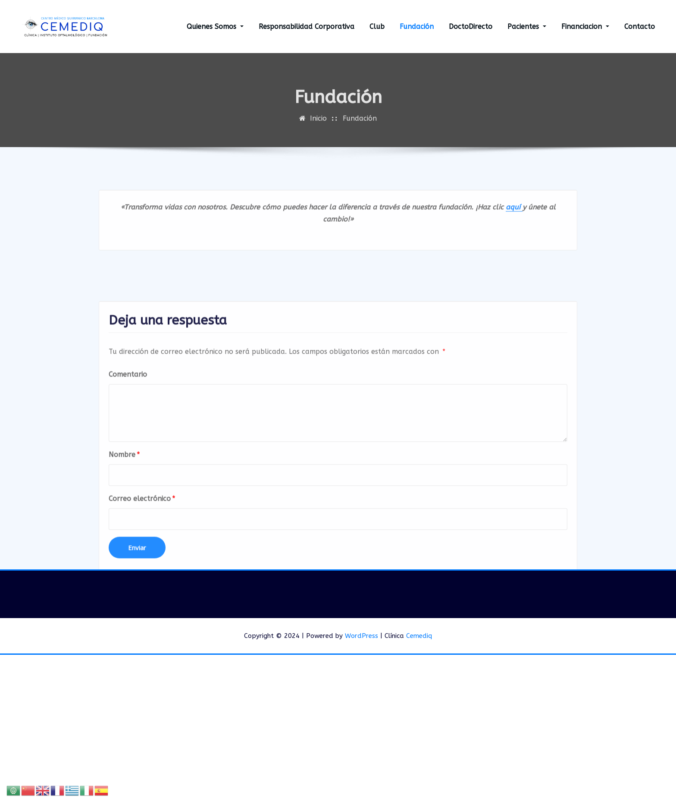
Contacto (639, 26)
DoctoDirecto (470, 26)
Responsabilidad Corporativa (306, 26)
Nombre (124, 516)
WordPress (361, 636)
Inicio (318, 127)
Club (377, 26)
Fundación (417, 26)
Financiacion (585, 26)
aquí (514, 221)
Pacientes (526, 26)
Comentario (128, 436)
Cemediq (419, 636)
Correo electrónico (142, 560)
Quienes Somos (215, 26)
